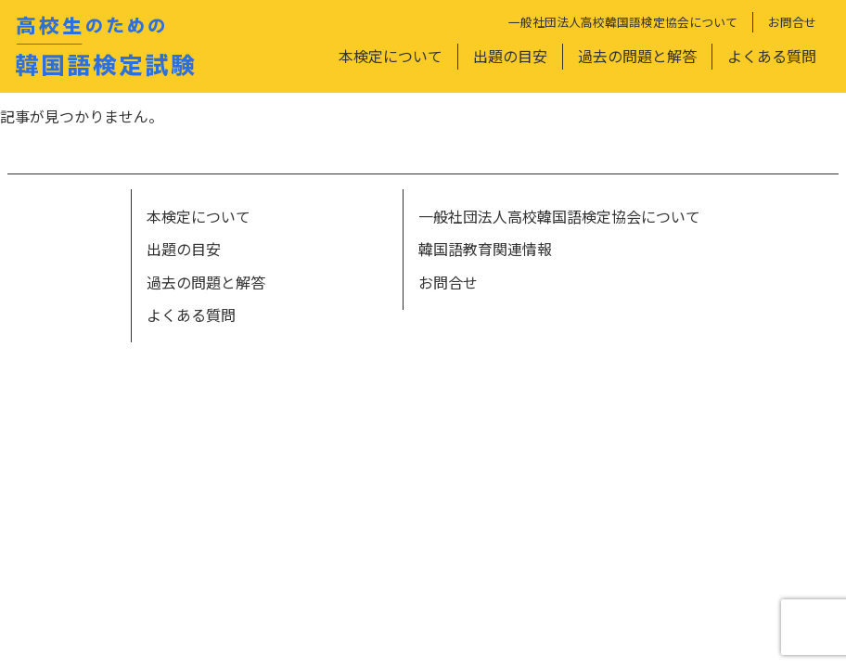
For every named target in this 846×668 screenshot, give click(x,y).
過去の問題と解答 (637, 56)
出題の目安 (510, 56)
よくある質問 (771, 56)
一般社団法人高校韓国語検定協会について (622, 22)
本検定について (390, 56)
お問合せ (792, 22)
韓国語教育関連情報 (485, 249)
